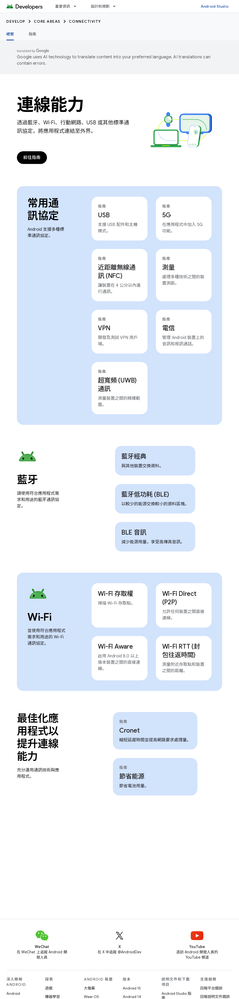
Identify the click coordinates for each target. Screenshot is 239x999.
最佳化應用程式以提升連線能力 (38, 737)
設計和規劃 (100, 6)
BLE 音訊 (133, 532)
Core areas (47, 21)
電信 (168, 328)
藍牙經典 (133, 456)
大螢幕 (89, 988)
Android (13, 993)
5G (166, 215)
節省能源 (131, 776)
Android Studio (215, 6)
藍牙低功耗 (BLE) (145, 494)
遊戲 (48, 988)
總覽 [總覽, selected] (10, 34)
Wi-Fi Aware (115, 647)
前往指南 (32, 157)
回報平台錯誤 (211, 988)
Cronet (129, 730)
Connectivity (85, 21)
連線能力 (50, 104)
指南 (32, 34)
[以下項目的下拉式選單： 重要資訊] (77, 6)
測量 (168, 267)
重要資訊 (62, 6)
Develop (15, 21)
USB (103, 215)
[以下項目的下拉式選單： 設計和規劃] (116, 6)
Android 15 (132, 988)
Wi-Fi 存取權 (115, 594)
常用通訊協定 (43, 209)
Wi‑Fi (39, 617)
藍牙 (27, 479)
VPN (104, 328)
